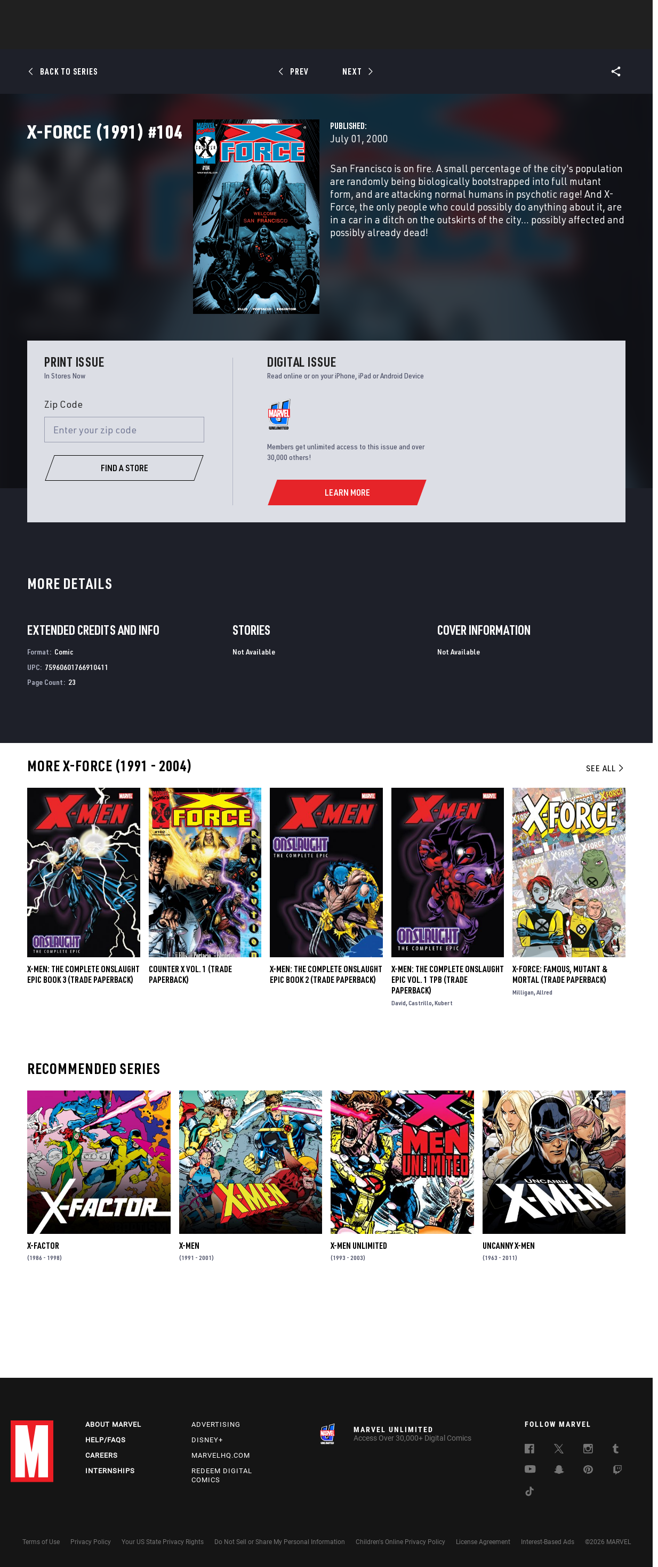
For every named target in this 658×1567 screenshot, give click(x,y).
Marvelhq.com (220, 1455)
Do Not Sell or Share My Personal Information (279, 1542)
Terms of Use (41, 1542)
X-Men (189, 1321)
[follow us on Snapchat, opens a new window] (559, 1471)
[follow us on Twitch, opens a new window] (617, 1471)
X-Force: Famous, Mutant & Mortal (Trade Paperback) (559, 1050)
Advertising (215, 1424)
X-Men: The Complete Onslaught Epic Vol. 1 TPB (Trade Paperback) (447, 1056)
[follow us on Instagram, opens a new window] (588, 1450)
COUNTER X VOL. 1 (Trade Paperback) (190, 1050)
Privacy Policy (90, 1542)
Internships (110, 1471)
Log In (49, 14)
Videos (445, 38)
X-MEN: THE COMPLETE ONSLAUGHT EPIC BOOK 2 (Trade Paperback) (326, 1050)
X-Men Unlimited (359, 1321)
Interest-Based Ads (547, 1542)
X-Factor (43, 1321)
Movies (311, 38)
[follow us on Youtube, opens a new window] (530, 1470)
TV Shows (358, 38)
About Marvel (113, 1424)
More (484, 38)
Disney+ (207, 1440)
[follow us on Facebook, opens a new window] (529, 1450)
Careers (101, 1455)
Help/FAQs (105, 1440)
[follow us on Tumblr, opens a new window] (616, 1450)
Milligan (523, 1068)
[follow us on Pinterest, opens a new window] (588, 1470)
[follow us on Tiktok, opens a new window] (529, 1493)
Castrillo (420, 1079)
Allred (544, 1068)
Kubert (444, 1079)
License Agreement (483, 1542)
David (398, 1079)
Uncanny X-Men (509, 1321)
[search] (628, 13)
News (167, 38)
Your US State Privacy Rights (163, 1542)
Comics (208, 38)
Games (404, 38)
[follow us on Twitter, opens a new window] (559, 1450)
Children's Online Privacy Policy (400, 1542)
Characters (259, 38)
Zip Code (63, 481)
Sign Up (84, 14)
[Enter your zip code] (124, 506)
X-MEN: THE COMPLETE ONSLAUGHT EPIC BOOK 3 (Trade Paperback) (83, 1050)
